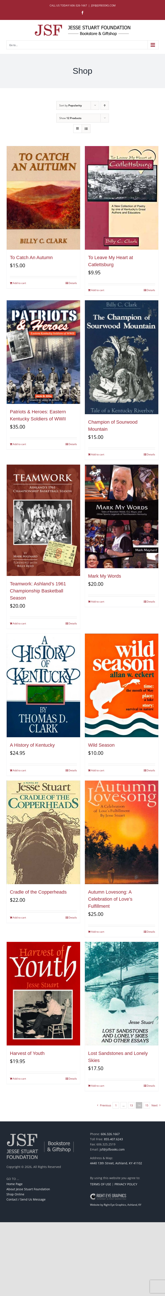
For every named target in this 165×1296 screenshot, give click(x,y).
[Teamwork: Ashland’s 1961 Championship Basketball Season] (43, 520)
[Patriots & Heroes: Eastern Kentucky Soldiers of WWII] (43, 352)
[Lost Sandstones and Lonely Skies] (121, 993)
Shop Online (15, 1194)
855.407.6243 (113, 1139)
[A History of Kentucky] (43, 685)
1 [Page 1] (116, 1105)
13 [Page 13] (131, 1105)
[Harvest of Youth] (43, 993)
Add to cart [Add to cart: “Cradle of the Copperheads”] (19, 917)
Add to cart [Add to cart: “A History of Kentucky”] (19, 770)
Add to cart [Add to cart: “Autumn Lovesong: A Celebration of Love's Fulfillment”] (97, 931)
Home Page (14, 1184)
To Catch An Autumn (31, 257)
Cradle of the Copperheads (38, 892)
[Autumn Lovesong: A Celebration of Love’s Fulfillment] (121, 832)
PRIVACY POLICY (126, 1184)
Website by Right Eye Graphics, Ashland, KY (115, 1205)
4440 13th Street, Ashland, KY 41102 (116, 1163)
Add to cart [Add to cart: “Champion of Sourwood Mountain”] (97, 454)
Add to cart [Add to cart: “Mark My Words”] (97, 601)
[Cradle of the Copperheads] (43, 832)
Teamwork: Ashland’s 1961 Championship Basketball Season (38, 591)
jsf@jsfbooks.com (112, 1149)
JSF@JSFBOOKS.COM (103, 5)
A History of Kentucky (32, 745)
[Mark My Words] (121, 516)
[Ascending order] (105, 105)
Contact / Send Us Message (26, 1199)
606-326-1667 (78, 5)
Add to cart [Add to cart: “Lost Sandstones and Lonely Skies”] (97, 1086)
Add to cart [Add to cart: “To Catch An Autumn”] (19, 283)
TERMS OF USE (100, 1184)
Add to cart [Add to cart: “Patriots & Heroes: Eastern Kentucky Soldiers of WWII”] (19, 444)
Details (73, 283)
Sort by (70, 105)
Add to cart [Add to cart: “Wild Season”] (97, 770)
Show (70, 118)
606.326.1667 (110, 1134)
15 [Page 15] (146, 1105)
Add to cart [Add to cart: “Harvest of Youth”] (19, 1078)
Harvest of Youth (27, 1053)
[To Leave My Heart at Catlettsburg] (121, 198)
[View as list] (86, 128)
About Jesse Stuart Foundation (28, 1189)
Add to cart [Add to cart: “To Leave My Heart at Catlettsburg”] (97, 290)
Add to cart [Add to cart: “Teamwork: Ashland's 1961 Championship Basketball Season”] (19, 623)
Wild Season (101, 745)
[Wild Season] (121, 685)
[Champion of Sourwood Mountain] (121, 357)
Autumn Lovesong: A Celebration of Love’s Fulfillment (110, 899)
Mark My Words (104, 576)
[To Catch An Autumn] (43, 198)
